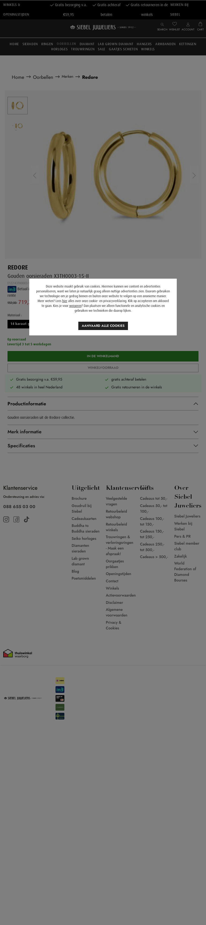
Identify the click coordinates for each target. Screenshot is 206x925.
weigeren (75, 306)
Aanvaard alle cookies (103, 325)
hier (64, 301)
